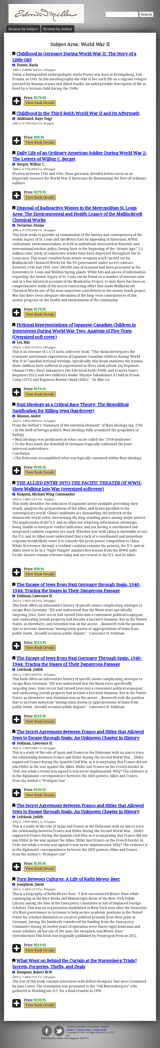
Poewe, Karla (25, 65)
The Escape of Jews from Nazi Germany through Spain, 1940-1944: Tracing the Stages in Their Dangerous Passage (76, 587)
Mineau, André (26, 416)
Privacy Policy (84, 1029)
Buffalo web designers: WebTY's (72, 1038)
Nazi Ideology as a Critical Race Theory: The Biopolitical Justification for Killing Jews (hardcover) (70, 407)
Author (57, 29)
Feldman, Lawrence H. (32, 596)
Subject (23, 29)
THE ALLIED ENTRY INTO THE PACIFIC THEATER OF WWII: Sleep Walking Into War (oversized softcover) (76, 486)
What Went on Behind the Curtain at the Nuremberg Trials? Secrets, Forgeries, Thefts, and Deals (74, 963)
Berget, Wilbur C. (28, 164)
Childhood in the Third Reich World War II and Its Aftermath (77, 113)
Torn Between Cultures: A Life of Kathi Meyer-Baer (68, 879)
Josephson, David (28, 884)
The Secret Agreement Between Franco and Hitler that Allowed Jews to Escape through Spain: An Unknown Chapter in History (78, 735)
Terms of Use (100, 1029)
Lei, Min (21, 342)
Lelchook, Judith (27, 669)
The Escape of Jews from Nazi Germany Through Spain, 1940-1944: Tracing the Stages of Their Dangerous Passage (77, 661)
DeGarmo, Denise (28, 225)
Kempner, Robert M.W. (32, 972)
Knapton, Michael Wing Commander (43, 494)
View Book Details (39, 102)
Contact (70, 1029)
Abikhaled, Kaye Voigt (32, 118)
